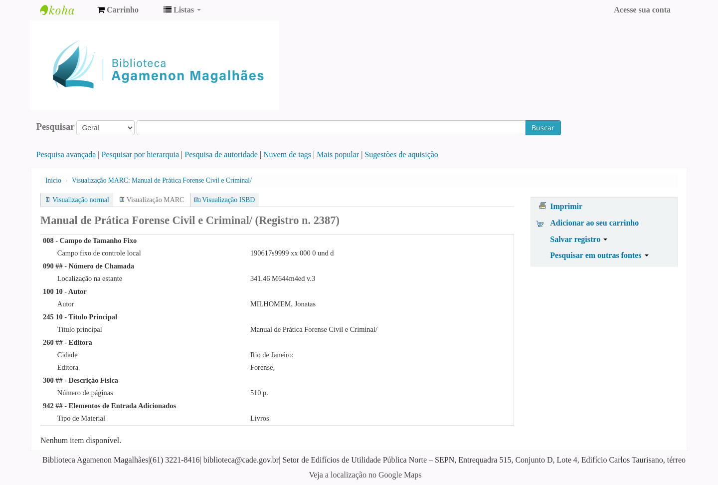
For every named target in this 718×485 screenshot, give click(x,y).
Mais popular (338, 154)
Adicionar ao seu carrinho (594, 223)
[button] (118, 10)
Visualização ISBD (228, 200)
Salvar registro (578, 239)
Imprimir (566, 206)
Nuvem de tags (287, 154)
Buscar (543, 127)
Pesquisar (55, 127)
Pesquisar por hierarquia (141, 154)
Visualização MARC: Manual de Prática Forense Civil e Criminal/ (162, 180)
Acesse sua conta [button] (642, 9)
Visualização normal (80, 200)
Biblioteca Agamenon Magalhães (65, 10)
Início (53, 180)
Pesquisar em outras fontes (599, 255)
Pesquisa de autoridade (221, 154)
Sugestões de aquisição (401, 154)
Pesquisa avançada (66, 154)
